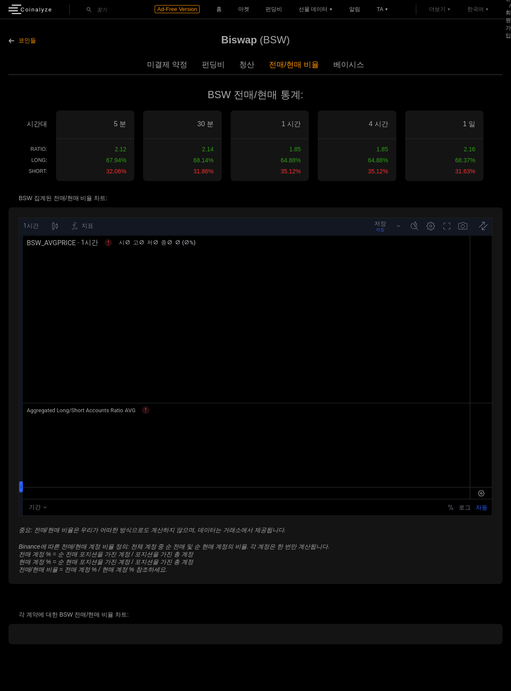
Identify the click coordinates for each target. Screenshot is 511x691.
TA (380, 9)
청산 (246, 64)
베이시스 (348, 64)
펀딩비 (273, 9)
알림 (354, 9)
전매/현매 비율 (294, 64)
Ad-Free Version (177, 9)
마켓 (243, 9)
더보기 (437, 9)
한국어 (475, 9)
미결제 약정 (167, 64)
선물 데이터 (313, 9)
